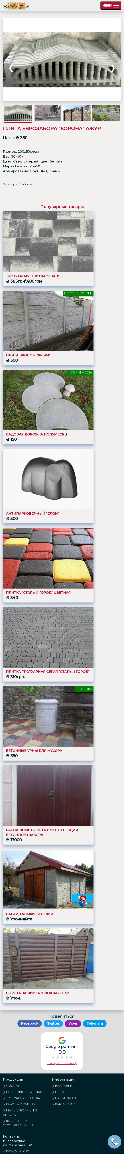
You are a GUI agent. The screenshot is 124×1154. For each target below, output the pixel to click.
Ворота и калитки (22, 1104)
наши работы (67, 1098)
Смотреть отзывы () (62, 1063)
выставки (63, 1085)
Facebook (29, 1023)
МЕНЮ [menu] (111, 5)
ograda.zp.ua (16, 5)
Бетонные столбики (24, 1092)
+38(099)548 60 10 (16, 1151)
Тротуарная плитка (23, 1098)
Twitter (53, 1023)
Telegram (95, 1023)
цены (60, 1092)
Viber (73, 1023)
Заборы (13, 1085)
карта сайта (65, 1104)
